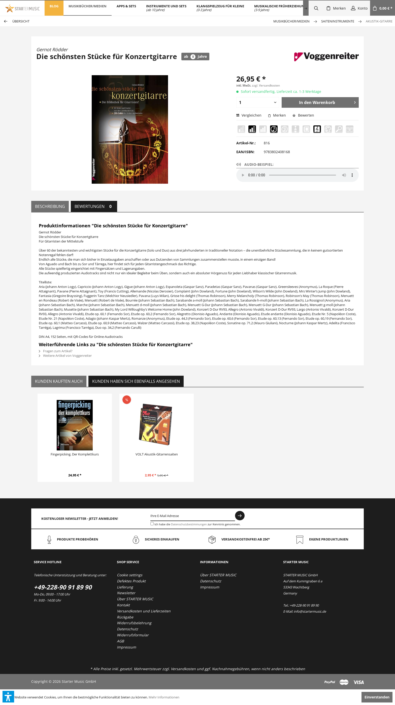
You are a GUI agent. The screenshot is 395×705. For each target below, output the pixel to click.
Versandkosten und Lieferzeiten (144, 611)
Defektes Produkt (131, 581)
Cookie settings (129, 575)
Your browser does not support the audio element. (297, 175)
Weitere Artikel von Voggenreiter (65, 355)
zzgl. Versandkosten (266, 85)
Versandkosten (183, 668)
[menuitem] (54, 8)
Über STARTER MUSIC (135, 598)
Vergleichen (248, 115)
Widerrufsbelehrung (134, 622)
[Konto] (359, 8)
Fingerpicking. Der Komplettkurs (75, 454)
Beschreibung (50, 206)
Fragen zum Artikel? (56, 351)
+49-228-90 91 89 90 (63, 587)
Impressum (126, 647)
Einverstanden (377, 697)
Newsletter (126, 592)
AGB (120, 641)
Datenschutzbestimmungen (189, 524)
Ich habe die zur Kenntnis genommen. (197, 524)
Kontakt (123, 605)
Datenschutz (127, 629)
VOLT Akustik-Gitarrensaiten (157, 454)
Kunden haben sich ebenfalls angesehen (136, 381)
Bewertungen (94, 206)
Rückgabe (125, 617)
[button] (8, 696)
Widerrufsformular (133, 635)
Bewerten (303, 115)
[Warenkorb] (382, 8)
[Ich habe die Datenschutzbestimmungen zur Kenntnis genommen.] (152, 523)
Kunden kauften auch (59, 381)
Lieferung (125, 587)
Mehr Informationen (164, 697)
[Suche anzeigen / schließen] (316, 8)
